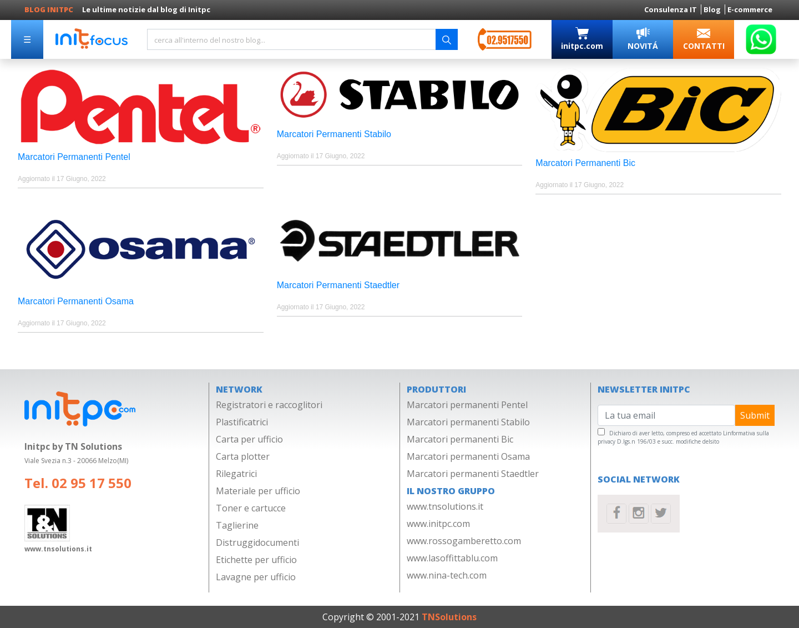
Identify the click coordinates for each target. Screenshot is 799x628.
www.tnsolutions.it (445, 506)
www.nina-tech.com (447, 575)
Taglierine (237, 525)
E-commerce (749, 9)
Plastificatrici (242, 422)
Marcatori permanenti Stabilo (468, 422)
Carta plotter (243, 456)
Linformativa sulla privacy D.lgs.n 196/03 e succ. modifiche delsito (683, 437)
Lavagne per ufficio (256, 577)
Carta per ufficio (249, 439)
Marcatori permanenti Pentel (467, 405)
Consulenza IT (671, 9)
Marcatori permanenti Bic (460, 439)
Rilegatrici (236, 474)
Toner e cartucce (251, 508)
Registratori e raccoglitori (269, 405)
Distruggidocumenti (257, 542)
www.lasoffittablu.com (452, 558)
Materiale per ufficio (258, 491)
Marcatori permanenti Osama (468, 456)
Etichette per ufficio (256, 560)
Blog (713, 9)
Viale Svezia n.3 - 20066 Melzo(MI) (76, 460)
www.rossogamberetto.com (464, 541)
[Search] (291, 39)
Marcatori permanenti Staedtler (473, 474)
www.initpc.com (438, 524)
